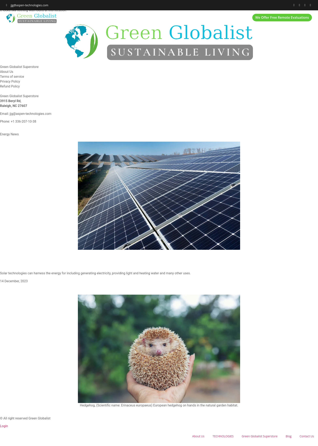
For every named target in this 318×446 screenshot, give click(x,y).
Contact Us (234, 18)
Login (4, 426)
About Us (107, 18)
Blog (213, 18)
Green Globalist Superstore (177, 18)
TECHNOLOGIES (134, 18)
